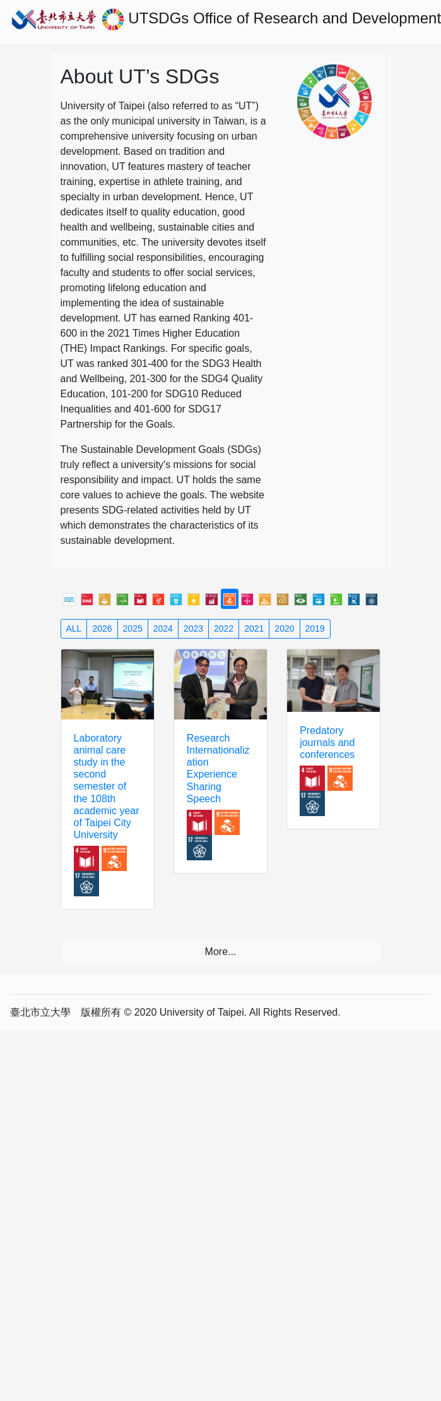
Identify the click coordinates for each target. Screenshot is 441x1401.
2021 (254, 628)
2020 (284, 628)
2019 (315, 628)
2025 (133, 628)
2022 (223, 628)
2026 (102, 628)
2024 (163, 628)
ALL (74, 628)
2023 (193, 628)
